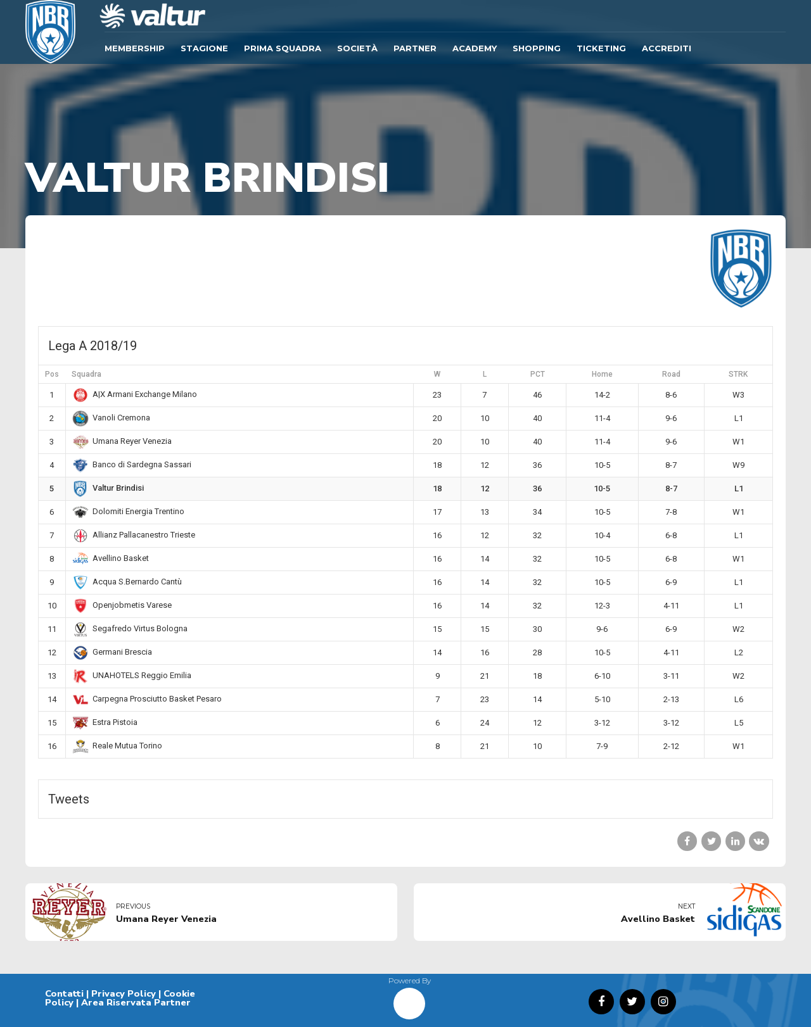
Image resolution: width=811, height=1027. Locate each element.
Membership (135, 48)
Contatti (64, 993)
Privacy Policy (123, 993)
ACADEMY (474, 48)
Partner (415, 48)
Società (357, 48)
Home (602, 374)
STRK (738, 374)
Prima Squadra (282, 48)
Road (671, 374)
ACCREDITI (666, 48)
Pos (52, 374)
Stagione (204, 48)
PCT (537, 374)
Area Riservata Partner (136, 1002)
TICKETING (601, 48)
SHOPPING (537, 48)
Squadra (86, 374)
